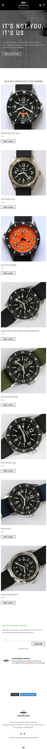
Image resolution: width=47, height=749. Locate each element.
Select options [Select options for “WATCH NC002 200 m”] (8, 207)
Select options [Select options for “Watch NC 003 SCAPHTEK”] (8, 405)
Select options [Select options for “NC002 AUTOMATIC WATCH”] (8, 602)
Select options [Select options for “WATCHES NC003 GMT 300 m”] (8, 141)
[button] (3, 5)
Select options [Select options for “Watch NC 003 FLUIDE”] (8, 471)
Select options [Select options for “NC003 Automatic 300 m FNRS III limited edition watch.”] (8, 339)
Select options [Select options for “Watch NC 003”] (8, 537)
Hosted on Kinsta (24, 649)
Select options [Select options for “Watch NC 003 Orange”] (8, 273)
